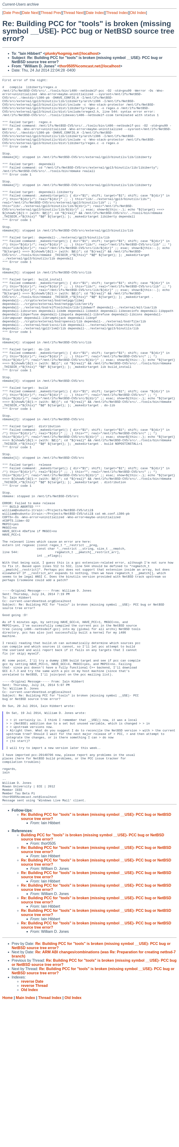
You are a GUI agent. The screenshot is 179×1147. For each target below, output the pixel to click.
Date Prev (11, 13)
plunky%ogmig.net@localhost (71, 53)
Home (7, 1142)
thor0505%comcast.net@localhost (89, 66)
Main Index (25, 1142)
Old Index (138, 13)
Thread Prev (51, 13)
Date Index (95, 13)
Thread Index (117, 13)
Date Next (30, 13)
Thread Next (73, 13)
